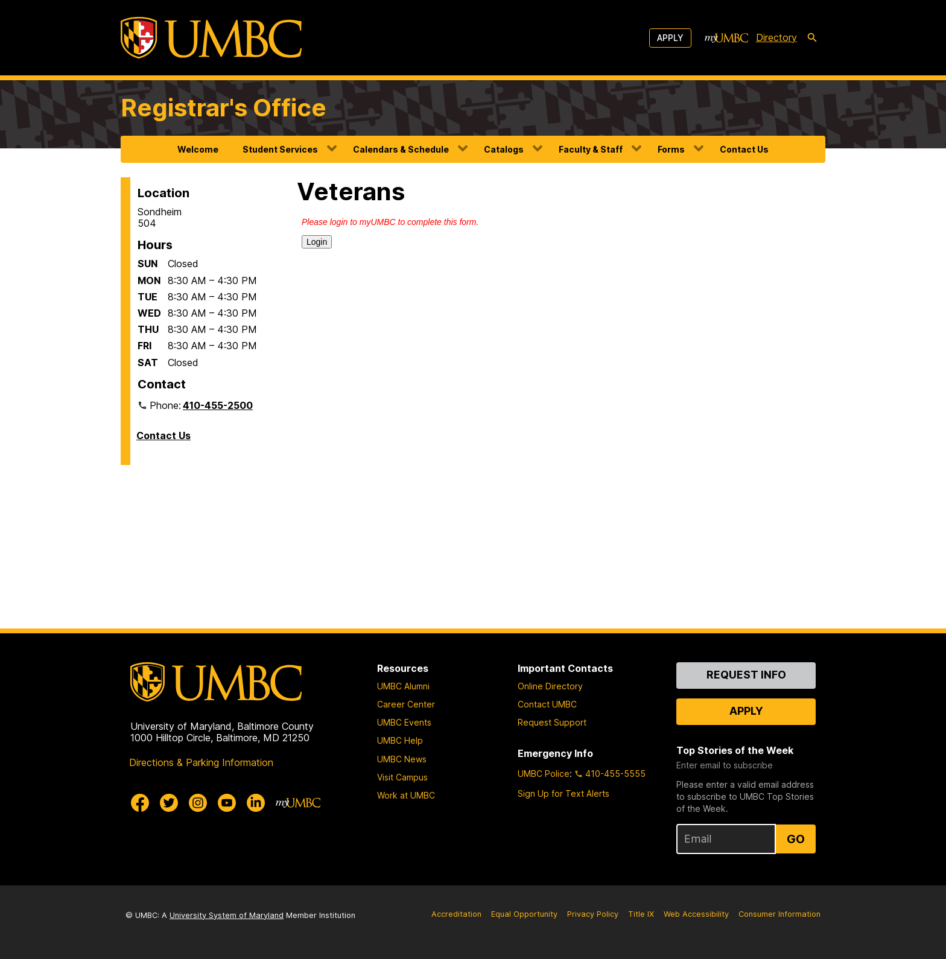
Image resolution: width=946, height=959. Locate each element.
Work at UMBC (406, 795)
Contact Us (744, 149)
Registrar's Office (223, 107)
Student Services (280, 149)
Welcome (197, 149)
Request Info (746, 674)
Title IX (641, 914)
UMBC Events (404, 722)
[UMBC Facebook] (140, 803)
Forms (671, 149)
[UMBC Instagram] (198, 803)
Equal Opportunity (524, 914)
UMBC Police (544, 773)
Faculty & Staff (591, 149)
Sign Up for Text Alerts (563, 793)
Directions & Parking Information (201, 762)
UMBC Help (400, 740)
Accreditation (456, 914)
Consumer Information (779, 914)
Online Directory (550, 686)
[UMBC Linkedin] (256, 803)
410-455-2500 (218, 405)
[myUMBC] (726, 38)
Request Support (552, 722)
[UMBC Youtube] (227, 803)
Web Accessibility (696, 914)
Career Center (406, 704)
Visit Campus (402, 777)
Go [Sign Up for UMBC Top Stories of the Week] (796, 839)
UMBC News (402, 759)
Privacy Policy (592, 914)
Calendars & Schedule (401, 149)
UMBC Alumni (403, 686)
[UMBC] (211, 38)
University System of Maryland (227, 915)
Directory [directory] (776, 37)
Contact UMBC (547, 704)
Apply (670, 38)
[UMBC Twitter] (169, 803)
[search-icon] (812, 38)
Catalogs (504, 149)
